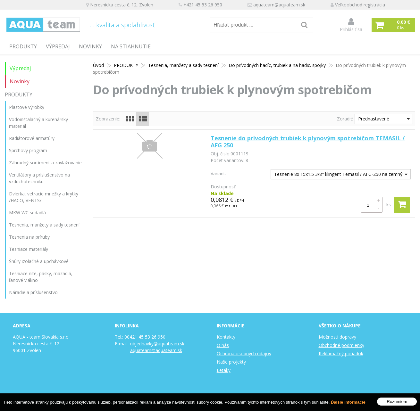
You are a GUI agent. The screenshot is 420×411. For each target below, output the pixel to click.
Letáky (224, 370)
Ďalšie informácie (348, 402)
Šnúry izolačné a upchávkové (39, 261)
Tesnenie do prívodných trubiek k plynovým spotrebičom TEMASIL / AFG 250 (308, 141)
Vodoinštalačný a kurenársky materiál (38, 122)
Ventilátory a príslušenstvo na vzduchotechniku (39, 178)
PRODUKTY (23, 46)
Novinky (90, 46)
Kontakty (226, 337)
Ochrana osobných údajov (244, 353)
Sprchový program (28, 150)
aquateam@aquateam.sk (280, 5)
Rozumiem (397, 401)
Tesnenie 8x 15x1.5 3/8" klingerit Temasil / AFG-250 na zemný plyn (336, 175)
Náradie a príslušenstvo (33, 292)
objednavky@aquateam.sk (157, 344)
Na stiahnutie (131, 46)
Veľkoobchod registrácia (361, 5)
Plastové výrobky (26, 107)
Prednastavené (373, 119)
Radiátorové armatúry (32, 138)
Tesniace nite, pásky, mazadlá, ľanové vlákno (40, 276)
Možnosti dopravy (337, 337)
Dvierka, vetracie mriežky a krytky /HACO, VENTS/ (43, 197)
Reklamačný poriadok (341, 353)
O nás (223, 345)
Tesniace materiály (28, 249)
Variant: (218, 173)
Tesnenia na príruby (29, 237)
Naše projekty (231, 362)
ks (388, 204)
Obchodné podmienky (341, 345)
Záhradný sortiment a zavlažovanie (45, 163)
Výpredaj (58, 46)
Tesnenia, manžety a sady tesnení (44, 225)
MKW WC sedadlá (27, 213)
